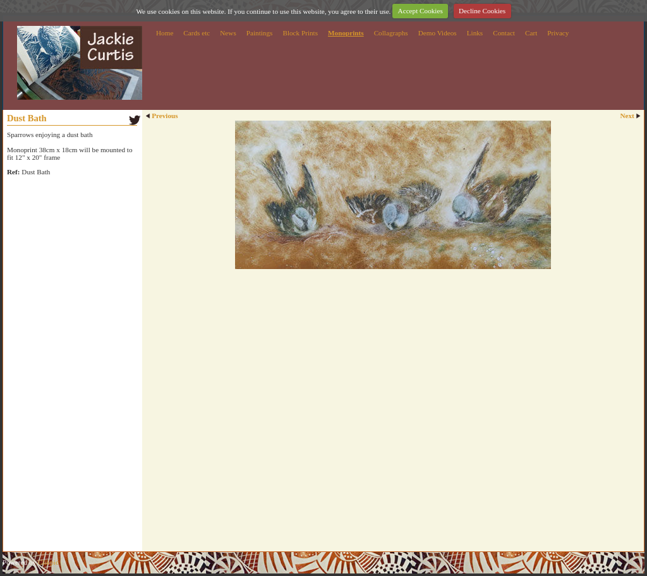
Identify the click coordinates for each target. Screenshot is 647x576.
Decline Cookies (482, 11)
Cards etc (196, 33)
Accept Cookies (420, 11)
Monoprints (346, 33)
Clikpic (48, 562)
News (228, 33)
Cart (531, 33)
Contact (504, 33)
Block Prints (300, 33)
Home (164, 33)
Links (475, 33)
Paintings (259, 33)
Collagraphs (391, 33)
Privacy (558, 33)
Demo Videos (437, 33)
